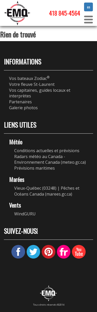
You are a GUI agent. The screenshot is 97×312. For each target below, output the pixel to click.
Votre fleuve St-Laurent (32, 84)
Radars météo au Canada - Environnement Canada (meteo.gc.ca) (50, 159)
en (88, 7)
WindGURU (25, 214)
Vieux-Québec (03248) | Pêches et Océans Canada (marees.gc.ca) (46, 191)
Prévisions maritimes (34, 168)
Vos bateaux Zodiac (29, 78)
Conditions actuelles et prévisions (46, 150)
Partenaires (20, 102)
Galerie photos (23, 108)
